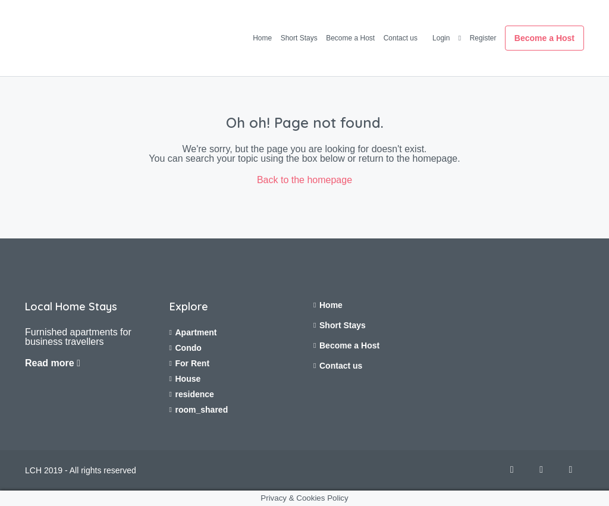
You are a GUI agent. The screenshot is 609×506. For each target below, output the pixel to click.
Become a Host (350, 38)
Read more (52, 363)
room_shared (201, 409)
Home (262, 38)
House (188, 379)
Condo (188, 348)
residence (194, 394)
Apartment (196, 332)
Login (441, 38)
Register (483, 38)
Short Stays (299, 38)
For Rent (192, 363)
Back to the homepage (304, 180)
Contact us (400, 38)
